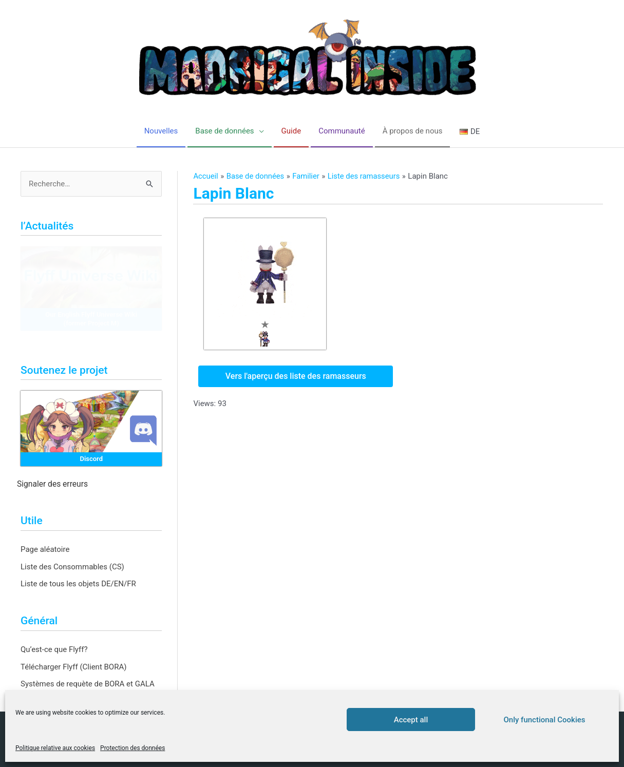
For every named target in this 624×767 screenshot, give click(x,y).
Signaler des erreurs (52, 484)
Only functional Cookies (544, 719)
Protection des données (132, 748)
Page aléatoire (45, 549)
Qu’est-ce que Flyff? (54, 649)
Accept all (411, 719)
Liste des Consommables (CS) (72, 566)
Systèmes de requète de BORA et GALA (88, 684)
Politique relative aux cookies (55, 748)
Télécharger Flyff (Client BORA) (73, 667)
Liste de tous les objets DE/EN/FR (78, 584)
